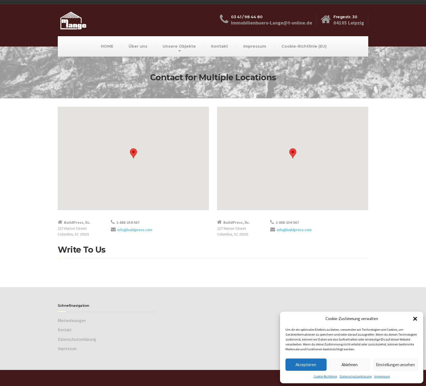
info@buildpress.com (134, 229)
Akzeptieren (306, 364)
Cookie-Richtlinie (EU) (304, 46)
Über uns (138, 46)
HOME (107, 46)
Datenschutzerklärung (356, 376)
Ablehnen (350, 364)
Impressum (382, 376)
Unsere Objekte (179, 46)
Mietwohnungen (72, 320)
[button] (415, 318)
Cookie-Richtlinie (325, 376)
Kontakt (219, 46)
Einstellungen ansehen (395, 364)
